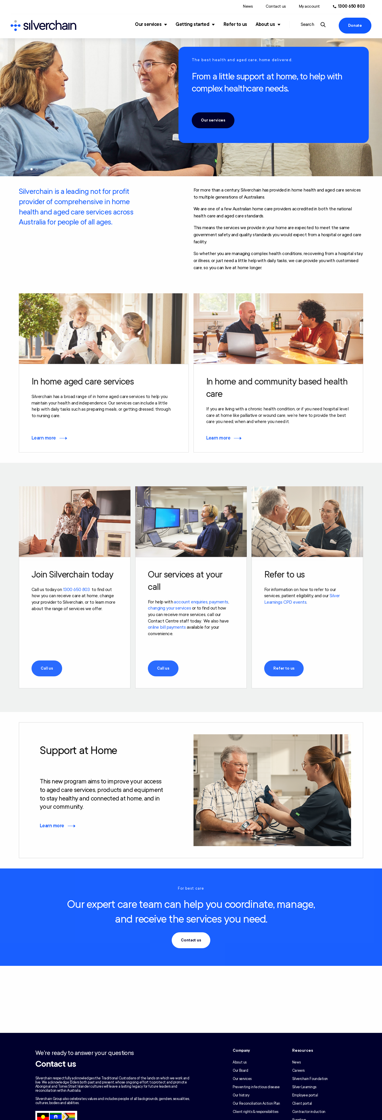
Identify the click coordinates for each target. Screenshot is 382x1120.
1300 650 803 (76, 590)
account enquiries (190, 602)
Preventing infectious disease (256, 1087)
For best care (191, 889)
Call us (47, 669)
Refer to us (235, 24)
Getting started (192, 24)
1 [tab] (26, 170)
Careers (298, 1070)
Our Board (240, 1070)
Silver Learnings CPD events (302, 599)
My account (309, 6)
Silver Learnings (304, 1087)
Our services (148, 24)
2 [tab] (31, 170)
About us (265, 24)
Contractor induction (308, 1111)
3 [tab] (37, 170)
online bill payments (167, 628)
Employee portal (305, 1095)
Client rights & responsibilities (255, 1111)
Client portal (302, 1103)
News (248, 6)
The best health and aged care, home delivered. (242, 60)
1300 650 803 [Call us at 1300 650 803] (351, 6)
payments (218, 602)
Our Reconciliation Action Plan (256, 1103)
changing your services (169, 609)
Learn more (44, 438)
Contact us (276, 6)
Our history (241, 1095)
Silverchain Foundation (310, 1078)
